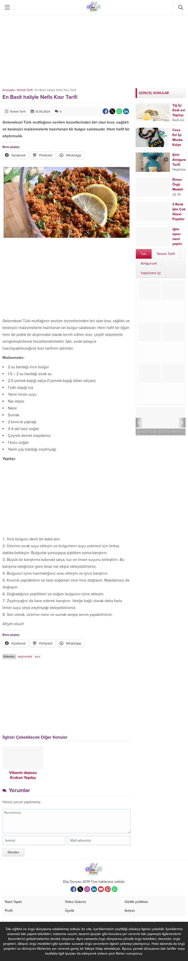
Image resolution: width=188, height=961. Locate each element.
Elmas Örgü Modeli (177, 184)
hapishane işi (151, 273)
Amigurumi (149, 263)
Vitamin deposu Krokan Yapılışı (23, 775)
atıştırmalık (25, 656)
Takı (144, 254)
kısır (37, 656)
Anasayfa (8, 90)
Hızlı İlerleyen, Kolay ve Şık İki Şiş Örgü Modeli (161, 430)
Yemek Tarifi (25, 90)
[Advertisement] (94, 51)
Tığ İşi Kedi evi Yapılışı (178, 110)
